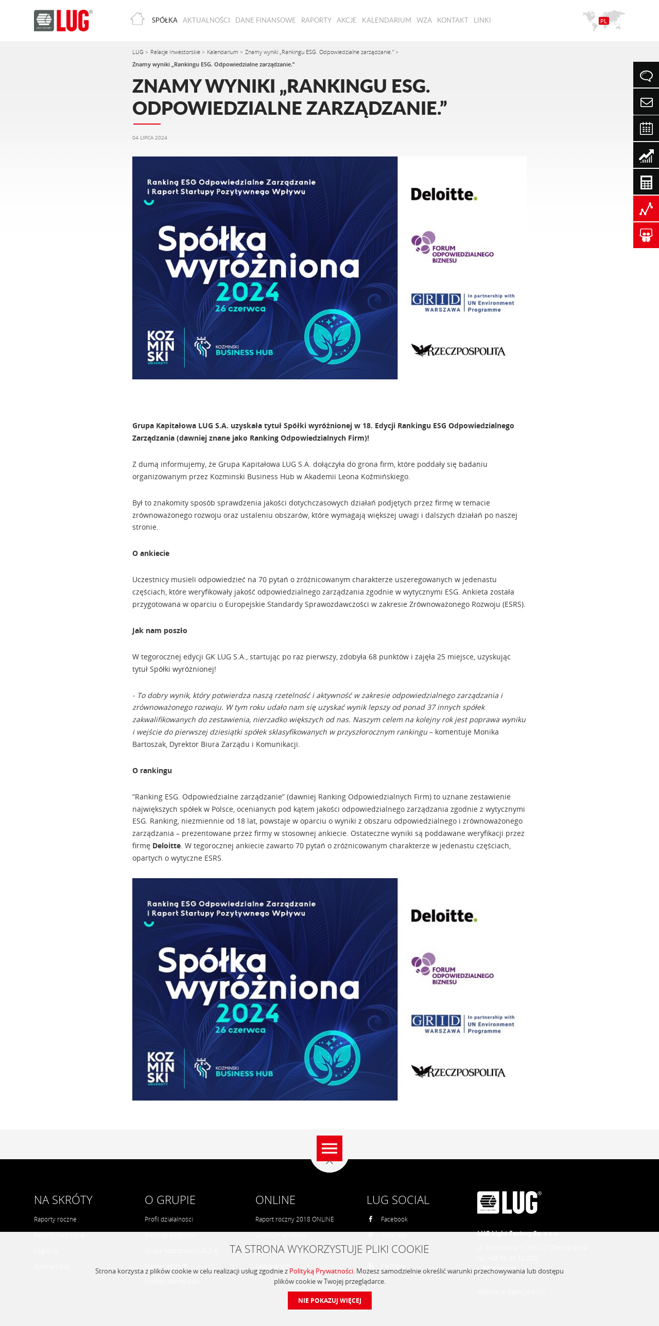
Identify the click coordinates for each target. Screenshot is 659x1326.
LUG (138, 52)
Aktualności (206, 20)
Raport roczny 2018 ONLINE (294, 1219)
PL (603, 21)
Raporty (316, 20)
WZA (424, 20)
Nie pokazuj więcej (329, 1300)
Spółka (165, 20)
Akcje (347, 20)
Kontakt (453, 20)
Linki (482, 20)
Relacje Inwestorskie (176, 52)
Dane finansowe (265, 20)
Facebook (388, 1219)
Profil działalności (169, 1219)
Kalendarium (386, 20)
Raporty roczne (55, 1219)
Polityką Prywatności (321, 1271)
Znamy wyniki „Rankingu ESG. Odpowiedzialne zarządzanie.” (320, 52)
